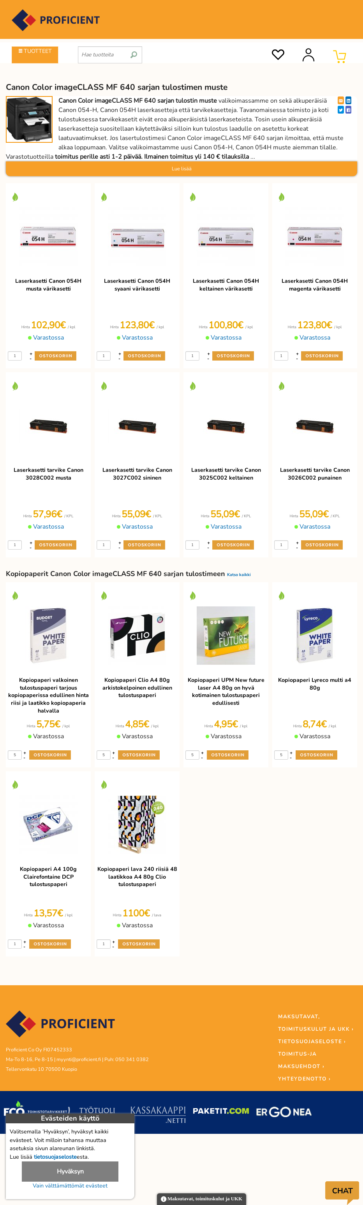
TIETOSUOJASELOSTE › (312, 1041)
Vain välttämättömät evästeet (70, 1185)
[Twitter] (341, 110)
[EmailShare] (341, 100)
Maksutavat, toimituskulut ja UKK (201, 1199)
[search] (133, 51)
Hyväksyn (70, 1171)
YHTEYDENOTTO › (304, 1078)
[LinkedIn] (348, 100)
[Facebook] (348, 110)
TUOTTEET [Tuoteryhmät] (35, 51)
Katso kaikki (239, 575)
